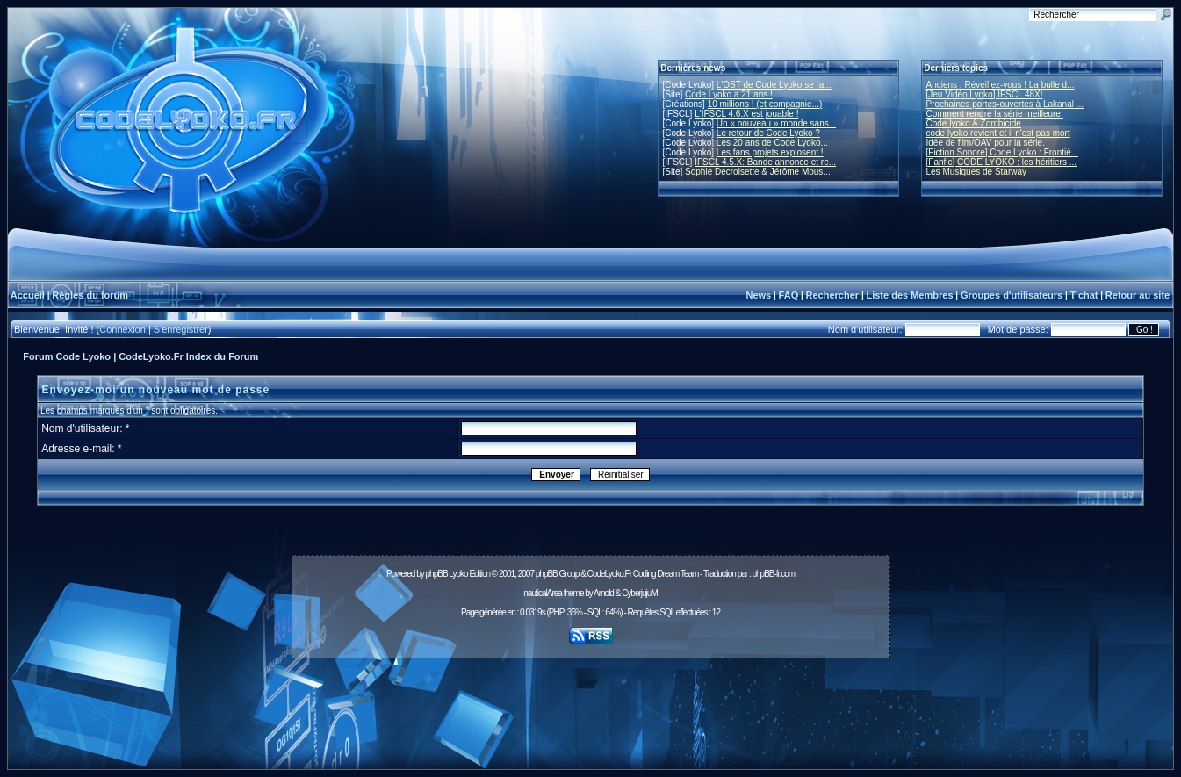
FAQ (789, 295)
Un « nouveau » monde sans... (776, 123)
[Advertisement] (590, 704)
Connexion (122, 329)
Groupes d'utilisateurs (1011, 295)
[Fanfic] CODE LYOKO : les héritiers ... (1001, 162)
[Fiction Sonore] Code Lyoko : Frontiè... (1002, 152)
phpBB (437, 574)
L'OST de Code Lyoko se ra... (774, 85)
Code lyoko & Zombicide (973, 123)
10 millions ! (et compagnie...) (765, 104)
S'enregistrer (181, 329)
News (758, 295)
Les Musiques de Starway (976, 171)
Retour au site (1137, 295)
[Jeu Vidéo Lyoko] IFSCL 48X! (984, 94)
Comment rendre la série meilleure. (994, 114)
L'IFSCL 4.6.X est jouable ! (746, 114)
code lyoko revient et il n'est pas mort (998, 133)
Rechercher (833, 295)
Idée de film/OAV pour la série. (985, 142)
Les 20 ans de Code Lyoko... (772, 142)
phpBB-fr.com (773, 574)
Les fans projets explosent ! (770, 152)
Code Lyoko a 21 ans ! (729, 94)
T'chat (1084, 295)
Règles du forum (90, 295)
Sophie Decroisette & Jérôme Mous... (758, 171)
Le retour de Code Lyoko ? (768, 133)
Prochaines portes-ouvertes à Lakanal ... (1005, 104)
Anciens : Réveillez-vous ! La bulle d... (1000, 85)
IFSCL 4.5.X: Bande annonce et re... (765, 162)
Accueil (28, 295)
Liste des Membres (909, 295)
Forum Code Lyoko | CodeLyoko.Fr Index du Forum (140, 356)
